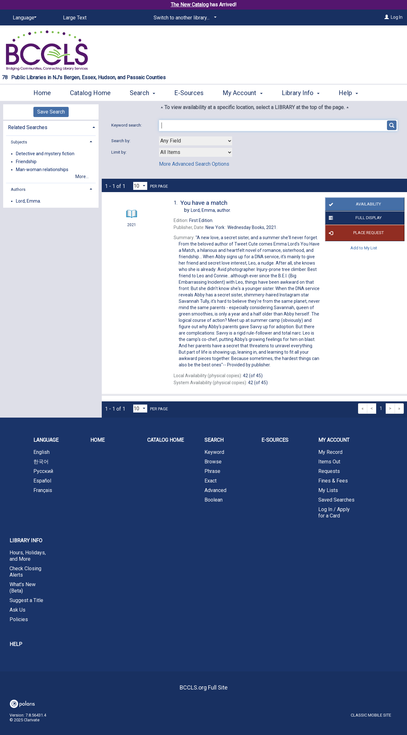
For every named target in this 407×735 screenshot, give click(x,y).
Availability (354, 204)
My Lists (328, 490)
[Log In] (386, 17)
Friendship (26, 161)
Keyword (214, 452)
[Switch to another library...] (183, 17)
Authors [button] (18, 189)
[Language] (24, 17)
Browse (213, 462)
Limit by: (119, 152)
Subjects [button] (19, 142)
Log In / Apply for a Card (334, 512)
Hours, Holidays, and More (28, 556)
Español (42, 481)
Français (42, 490)
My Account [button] (242, 92)
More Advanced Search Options (194, 164)
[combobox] (195, 140)
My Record (330, 452)
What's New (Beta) (23, 587)
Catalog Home (90, 92)
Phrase (212, 471)
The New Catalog (190, 5)
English (41, 452)
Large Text (74, 18)
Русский (43, 471)
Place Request (355, 233)
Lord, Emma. (28, 201)
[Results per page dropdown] (140, 186)
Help (16, 644)
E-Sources (189, 92)
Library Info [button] (301, 92)
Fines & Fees (333, 481)
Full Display (354, 218)
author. (211, 210)
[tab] (51, 127)
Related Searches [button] (27, 127)
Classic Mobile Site (371, 715)
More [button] (351, 93)
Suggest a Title (26, 600)
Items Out (329, 462)
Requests (329, 471)
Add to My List (363, 248)
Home (42, 92)
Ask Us (17, 610)
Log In (397, 17)
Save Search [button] (51, 112)
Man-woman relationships (42, 169)
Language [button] (46, 440)
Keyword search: (127, 125)
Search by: (121, 140)
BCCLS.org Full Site (204, 687)
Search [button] (142, 92)
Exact (210, 481)
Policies (19, 619)
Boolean (213, 500)
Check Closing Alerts (25, 571)
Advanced (215, 490)
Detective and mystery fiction (45, 153)
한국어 (41, 462)
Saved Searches (336, 500)
